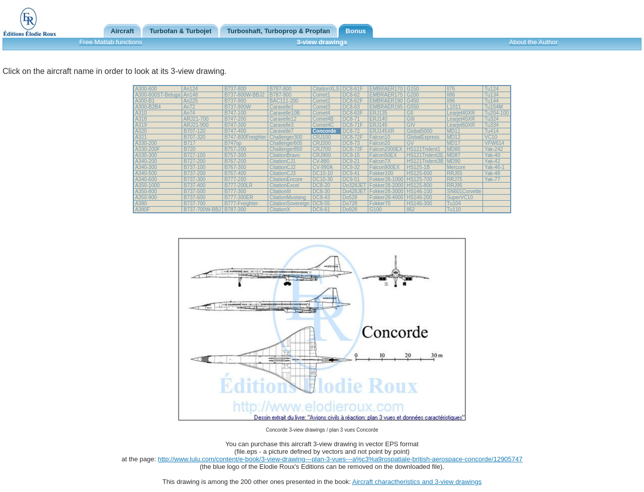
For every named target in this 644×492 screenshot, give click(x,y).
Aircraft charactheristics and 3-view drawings (416, 481)
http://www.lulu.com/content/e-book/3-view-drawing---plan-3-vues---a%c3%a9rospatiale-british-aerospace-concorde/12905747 (340, 459)
